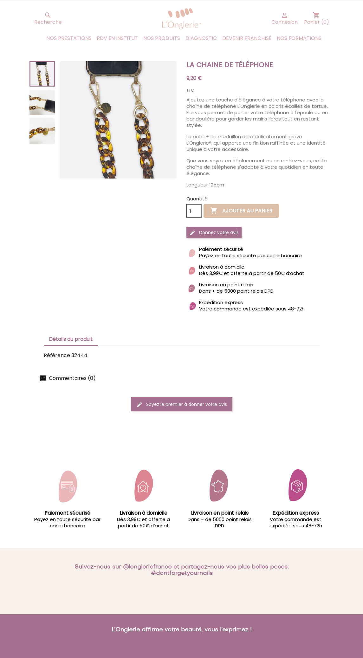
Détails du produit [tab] (71, 339)
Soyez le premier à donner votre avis (181, 404)
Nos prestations (69, 38)
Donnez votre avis (214, 232)
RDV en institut (117, 38)
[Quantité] (194, 211)
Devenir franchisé (247, 38)
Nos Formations (299, 38)
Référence (57, 355)
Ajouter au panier (241, 211)
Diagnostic (201, 38)
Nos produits (161, 38)
